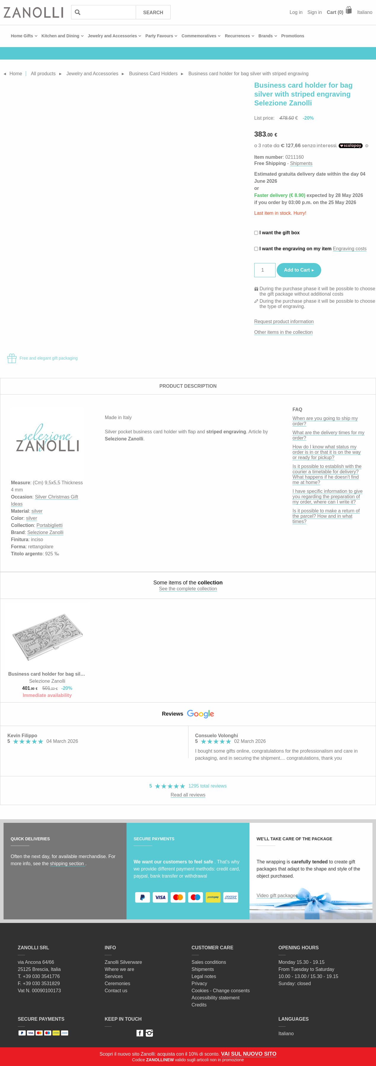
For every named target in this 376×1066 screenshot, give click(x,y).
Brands (265, 35)
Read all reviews (188, 794)
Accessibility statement (216, 997)
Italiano (364, 12)
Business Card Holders (153, 73)
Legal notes (204, 976)
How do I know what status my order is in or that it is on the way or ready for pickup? (326, 452)
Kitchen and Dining (60, 35)
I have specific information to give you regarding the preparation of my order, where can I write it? (327, 496)
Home (15, 73)
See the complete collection (188, 588)
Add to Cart (297, 269)
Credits (199, 1004)
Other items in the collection (283, 332)
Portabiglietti (49, 525)
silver (36, 511)
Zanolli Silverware (123, 962)
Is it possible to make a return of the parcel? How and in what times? (326, 516)
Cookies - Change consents (221, 990)
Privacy (199, 983)
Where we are (119, 969)
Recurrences (237, 35)
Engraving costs (350, 248)
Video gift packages (277, 895)
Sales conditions (209, 962)
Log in (296, 12)
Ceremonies (117, 983)
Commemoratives (199, 35)
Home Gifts (22, 35)
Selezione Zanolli (45, 532)
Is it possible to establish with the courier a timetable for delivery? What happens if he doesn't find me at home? (326, 474)
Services (114, 976)
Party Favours (159, 35)
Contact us (116, 990)
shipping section (67, 863)
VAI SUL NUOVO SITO (248, 1054)
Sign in (315, 12)
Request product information (284, 321)
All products (43, 73)
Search (153, 12)
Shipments (301, 163)
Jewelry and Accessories (112, 35)
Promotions (292, 35)
